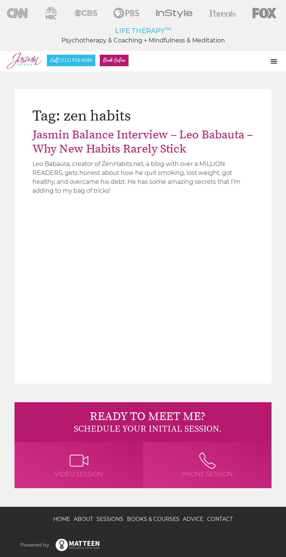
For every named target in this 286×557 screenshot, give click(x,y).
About (83, 519)
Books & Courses (153, 519)
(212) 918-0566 (71, 60)
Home (61, 519)
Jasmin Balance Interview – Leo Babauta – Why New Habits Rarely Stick (142, 142)
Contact (220, 519)
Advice (193, 519)
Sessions (109, 519)
